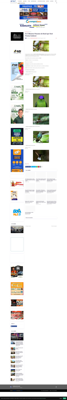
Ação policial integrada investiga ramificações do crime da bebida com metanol (29, 191)
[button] (56, 1)
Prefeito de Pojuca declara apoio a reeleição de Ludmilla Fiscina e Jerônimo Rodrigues (19, 379)
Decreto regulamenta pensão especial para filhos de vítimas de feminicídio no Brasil (51, 180)
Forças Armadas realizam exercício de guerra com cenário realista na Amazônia (41, 180)
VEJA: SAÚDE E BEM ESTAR (45, 390)
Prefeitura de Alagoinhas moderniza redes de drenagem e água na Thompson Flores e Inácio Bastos (19, 374)
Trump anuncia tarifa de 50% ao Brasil (19, 348)
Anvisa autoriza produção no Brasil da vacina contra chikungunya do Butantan (19, 366)
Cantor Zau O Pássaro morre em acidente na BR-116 (17, 337)
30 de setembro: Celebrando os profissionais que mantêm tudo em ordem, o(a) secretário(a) (41, 191)
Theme (21, 390)
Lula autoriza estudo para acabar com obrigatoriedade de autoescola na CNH (30, 180)
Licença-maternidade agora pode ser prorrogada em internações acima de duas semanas (51, 191)
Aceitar (65, 398)
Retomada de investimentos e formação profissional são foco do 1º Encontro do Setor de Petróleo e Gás (16, 228)
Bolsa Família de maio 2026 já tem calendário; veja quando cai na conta (19, 357)
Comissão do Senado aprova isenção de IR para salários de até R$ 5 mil (41, 202)
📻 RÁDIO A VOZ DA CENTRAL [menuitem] (21, 3)
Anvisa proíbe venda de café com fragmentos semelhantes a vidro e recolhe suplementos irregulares (52, 202)
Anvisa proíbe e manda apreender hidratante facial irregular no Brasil (19, 361)
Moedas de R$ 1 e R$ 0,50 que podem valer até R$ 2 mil (29, 202)
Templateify (14, 390)
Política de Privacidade (42, 398)
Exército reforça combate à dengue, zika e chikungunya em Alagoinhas (19, 352)
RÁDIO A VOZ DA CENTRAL (53, 390)
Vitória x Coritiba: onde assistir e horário (19, 370)
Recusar (61, 398)
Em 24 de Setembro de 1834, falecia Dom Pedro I (29, 213)
